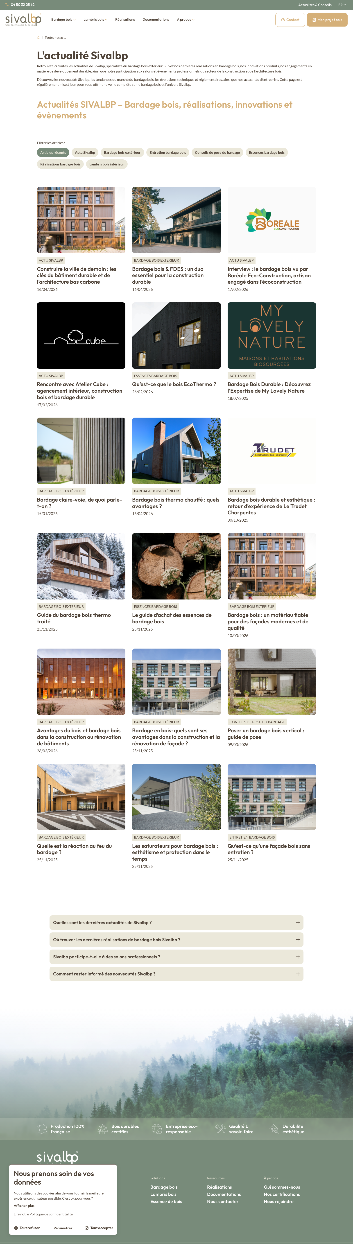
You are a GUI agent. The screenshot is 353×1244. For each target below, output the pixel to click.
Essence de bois (166, 1201)
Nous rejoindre (279, 1201)
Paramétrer (63, 1228)
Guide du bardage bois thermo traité (74, 618)
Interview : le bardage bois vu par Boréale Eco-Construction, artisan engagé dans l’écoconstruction (269, 275)
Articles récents (53, 152)
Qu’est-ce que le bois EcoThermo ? (174, 384)
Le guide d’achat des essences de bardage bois (172, 618)
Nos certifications (282, 1194)
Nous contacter (223, 1201)
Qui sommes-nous (282, 1187)
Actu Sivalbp (85, 152)
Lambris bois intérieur (106, 164)
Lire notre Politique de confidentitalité (43, 1214)
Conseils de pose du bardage (217, 152)
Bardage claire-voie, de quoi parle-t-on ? (79, 502)
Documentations (156, 19)
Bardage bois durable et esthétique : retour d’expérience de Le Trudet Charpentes (271, 506)
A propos (186, 19)
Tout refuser (27, 1228)
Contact (290, 19)
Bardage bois (63, 19)
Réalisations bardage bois (60, 164)
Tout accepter (99, 1228)
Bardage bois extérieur (122, 152)
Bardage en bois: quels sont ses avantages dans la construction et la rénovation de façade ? (176, 737)
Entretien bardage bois (168, 152)
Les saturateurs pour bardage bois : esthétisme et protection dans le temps (175, 852)
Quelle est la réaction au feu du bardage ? (74, 849)
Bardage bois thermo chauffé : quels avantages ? (175, 502)
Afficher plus (24, 1205)
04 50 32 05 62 (20, 4)
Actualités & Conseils (315, 4)
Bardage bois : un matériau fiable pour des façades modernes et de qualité (268, 621)
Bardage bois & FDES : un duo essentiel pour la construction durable (168, 275)
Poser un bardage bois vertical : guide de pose (266, 733)
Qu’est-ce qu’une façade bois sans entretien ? (269, 849)
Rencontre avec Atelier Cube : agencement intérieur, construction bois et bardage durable (79, 390)
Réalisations (125, 19)
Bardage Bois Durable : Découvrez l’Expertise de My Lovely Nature (269, 387)
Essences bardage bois (267, 152)
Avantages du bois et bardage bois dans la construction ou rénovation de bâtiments (79, 737)
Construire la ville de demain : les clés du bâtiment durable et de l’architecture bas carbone (76, 275)
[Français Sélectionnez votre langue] (342, 4)
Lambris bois (96, 19)
